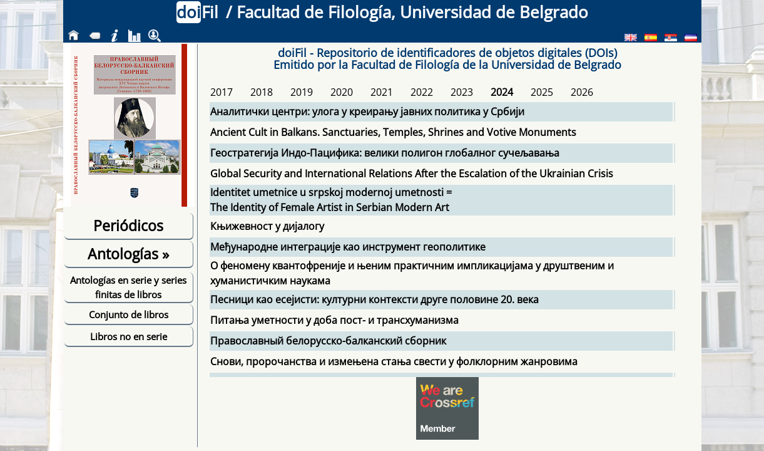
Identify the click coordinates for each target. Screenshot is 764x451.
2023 (462, 92)
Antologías (128, 254)
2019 (301, 92)
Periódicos (128, 225)
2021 (381, 92)
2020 (341, 92)
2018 (261, 92)
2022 (421, 92)
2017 (221, 92)
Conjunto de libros (128, 314)
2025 (542, 92)
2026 (582, 92)
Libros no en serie (128, 336)
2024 (502, 92)
